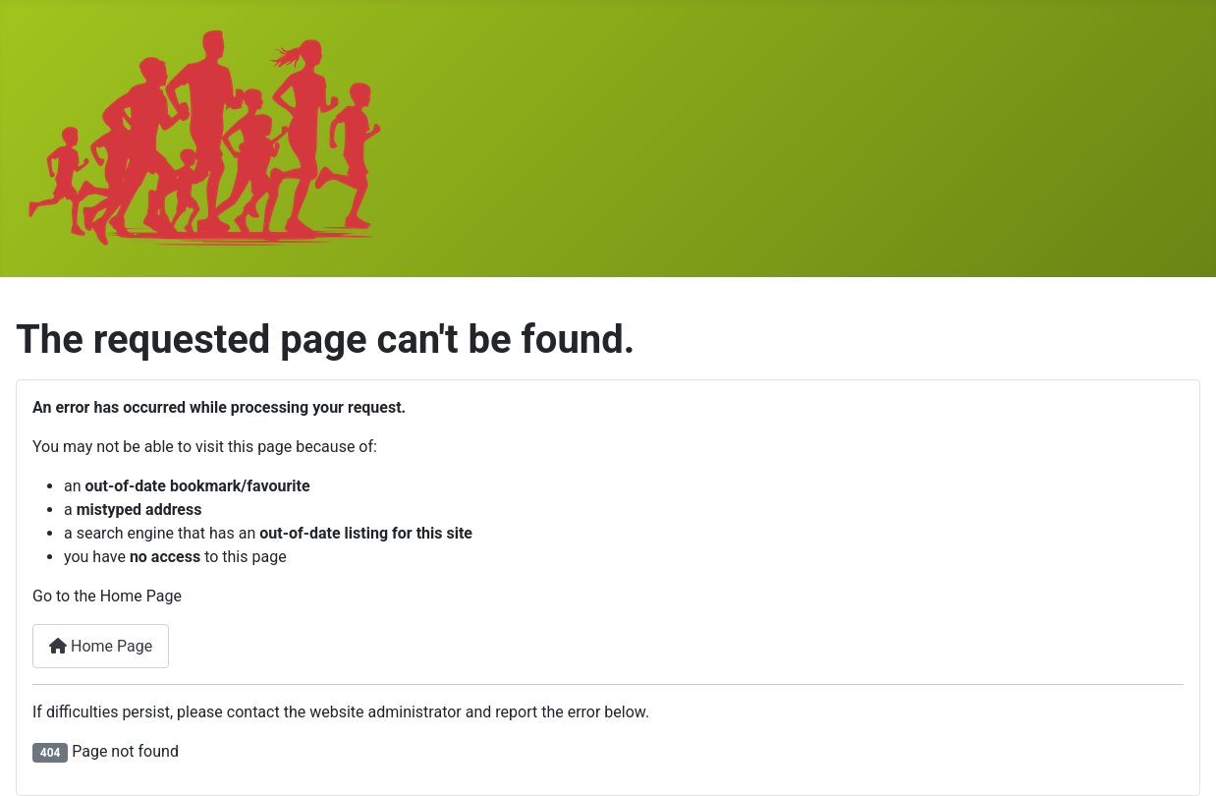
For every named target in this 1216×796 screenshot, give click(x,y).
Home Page (100, 646)
